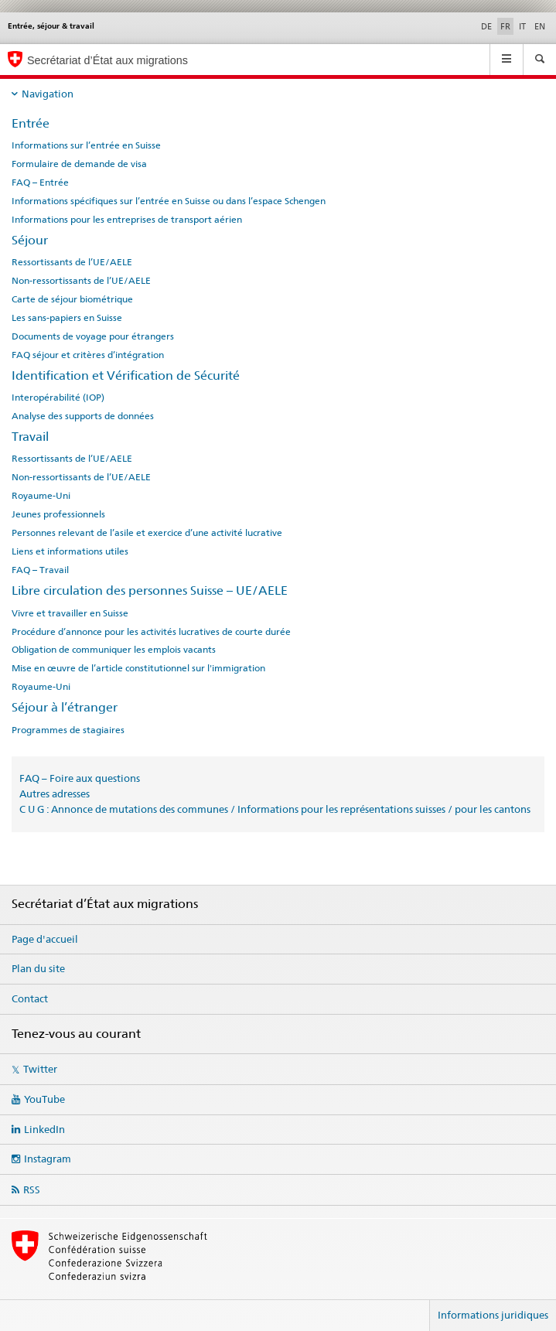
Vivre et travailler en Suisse (70, 613)
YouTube (44, 1099)
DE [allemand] (486, 26)
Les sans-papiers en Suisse (67, 317)
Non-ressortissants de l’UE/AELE (81, 280)
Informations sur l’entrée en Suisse (86, 145)
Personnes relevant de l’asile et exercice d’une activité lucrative (147, 532)
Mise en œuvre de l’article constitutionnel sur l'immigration (138, 668)
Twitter (40, 1069)
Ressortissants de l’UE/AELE (72, 262)
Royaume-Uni (41, 495)
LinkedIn (44, 1129)
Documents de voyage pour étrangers (93, 336)
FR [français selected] (505, 26)
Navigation (47, 93)
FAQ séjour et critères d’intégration (88, 355)
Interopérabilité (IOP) (58, 397)
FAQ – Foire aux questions (79, 778)
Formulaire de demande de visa (79, 164)
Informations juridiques (493, 1315)
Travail (30, 436)
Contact (30, 998)
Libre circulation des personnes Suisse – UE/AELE (150, 590)
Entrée (30, 123)
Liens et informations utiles (70, 551)
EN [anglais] (539, 26)
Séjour (30, 240)
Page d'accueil (45, 939)
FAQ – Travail (40, 570)
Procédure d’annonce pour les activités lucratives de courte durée (151, 631)
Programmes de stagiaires (68, 730)
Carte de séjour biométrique (72, 299)
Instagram (47, 1158)
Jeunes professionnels (58, 514)
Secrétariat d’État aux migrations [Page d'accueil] (107, 60)
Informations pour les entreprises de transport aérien (127, 219)
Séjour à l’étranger (65, 707)
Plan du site (38, 968)
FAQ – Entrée (40, 182)
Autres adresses (54, 793)
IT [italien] (522, 26)
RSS (31, 1189)
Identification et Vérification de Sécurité (126, 375)
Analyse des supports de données (83, 416)
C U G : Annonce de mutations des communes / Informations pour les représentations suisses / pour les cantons (274, 809)
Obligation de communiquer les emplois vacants (114, 649)
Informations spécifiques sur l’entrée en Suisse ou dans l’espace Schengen (169, 201)
